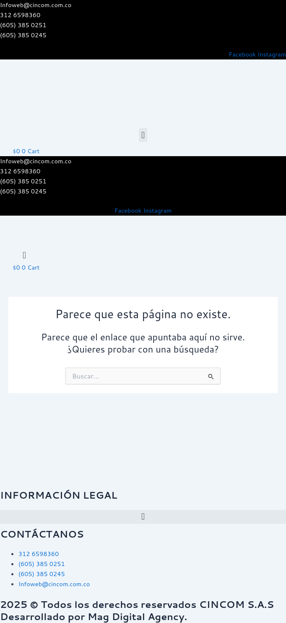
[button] (143, 135)
